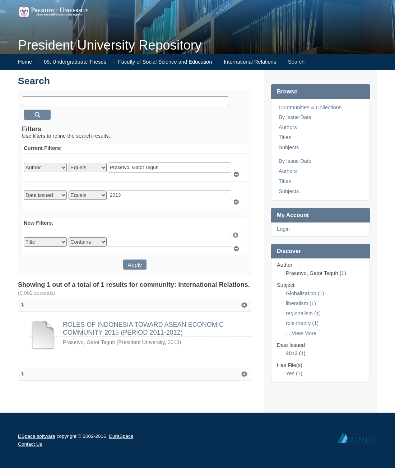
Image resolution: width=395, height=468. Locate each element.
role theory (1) (302, 323)
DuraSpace (121, 436)
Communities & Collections (310, 107)
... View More (301, 333)
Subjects (289, 147)
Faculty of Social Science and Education (165, 62)
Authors (288, 127)
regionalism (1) (303, 313)
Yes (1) (294, 373)
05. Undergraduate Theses (75, 62)
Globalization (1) (305, 293)
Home (25, 62)
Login (283, 229)
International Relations (250, 62)
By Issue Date (295, 117)
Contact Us (30, 444)
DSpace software (36, 436)
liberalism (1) (301, 303)
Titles (285, 137)
